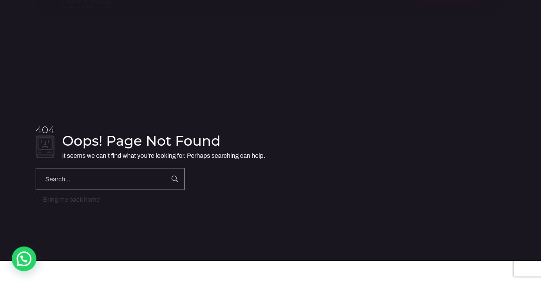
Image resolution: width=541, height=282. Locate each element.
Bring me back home (68, 199)
